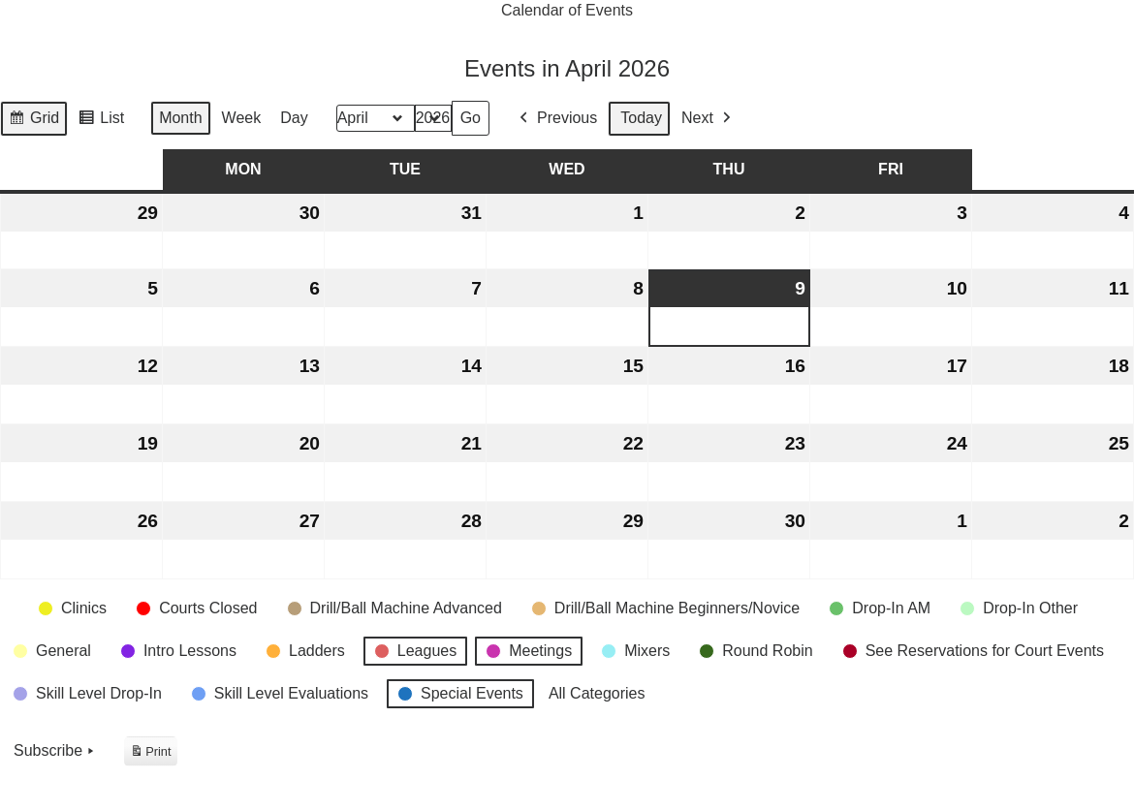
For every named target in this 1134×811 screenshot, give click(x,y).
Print (150, 753)
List (101, 121)
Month (180, 118)
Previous (556, 119)
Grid (33, 121)
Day (293, 118)
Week (242, 118)
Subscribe (56, 752)
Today (641, 118)
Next (708, 119)
